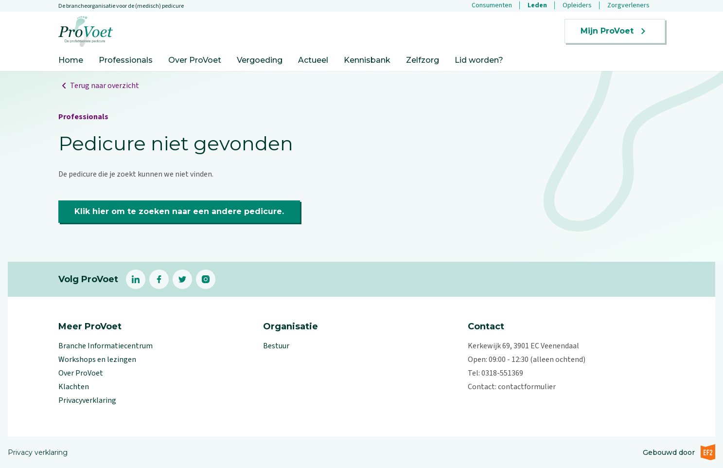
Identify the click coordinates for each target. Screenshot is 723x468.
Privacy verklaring (38, 452)
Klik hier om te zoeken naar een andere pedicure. (179, 211)
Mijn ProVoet (615, 31)
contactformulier (527, 386)
